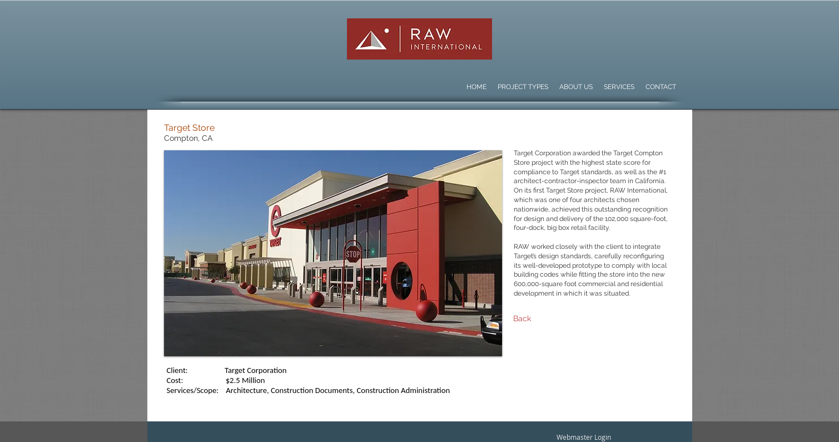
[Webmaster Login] (583, 437)
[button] (333, 253)
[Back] (567, 319)
